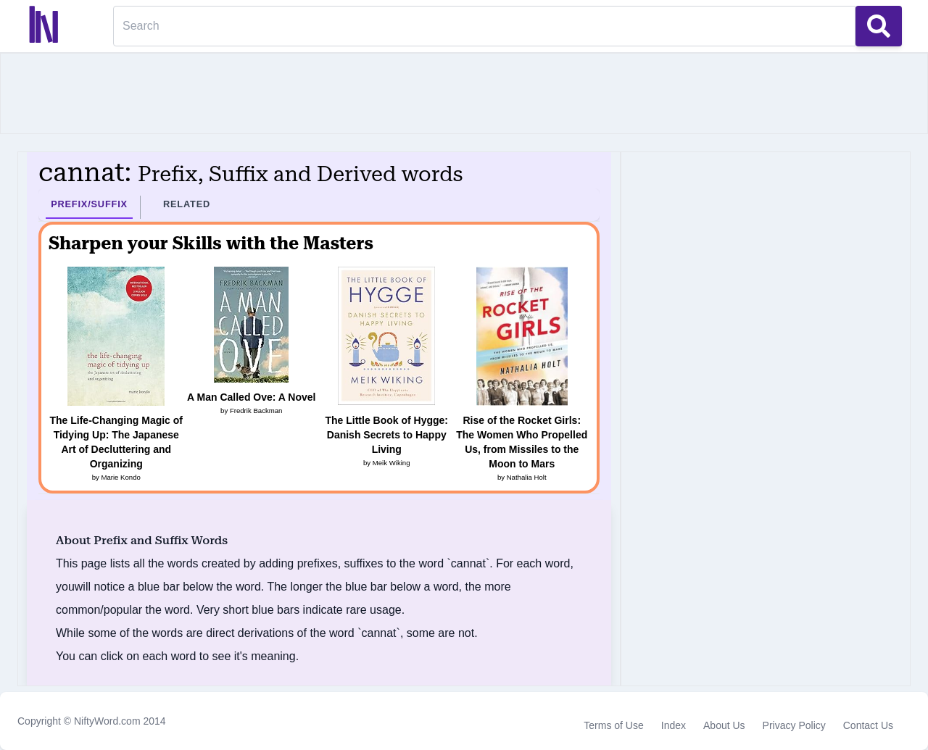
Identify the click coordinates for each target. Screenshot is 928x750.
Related (186, 204)
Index (673, 725)
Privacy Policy (794, 725)
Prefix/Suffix (89, 204)
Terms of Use (613, 725)
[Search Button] (879, 26)
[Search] (484, 26)
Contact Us (868, 725)
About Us (724, 725)
